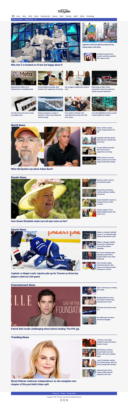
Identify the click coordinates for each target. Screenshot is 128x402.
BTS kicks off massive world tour (106, 309)
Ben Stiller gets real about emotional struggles (105, 318)
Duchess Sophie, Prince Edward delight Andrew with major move (106, 212)
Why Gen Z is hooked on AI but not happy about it (36, 64)
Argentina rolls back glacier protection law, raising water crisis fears (98, 46)
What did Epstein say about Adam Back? (32, 169)
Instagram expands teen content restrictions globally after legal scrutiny (106, 56)
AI (35, 19)
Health (75, 16)
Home (18, 16)
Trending (68, 16)
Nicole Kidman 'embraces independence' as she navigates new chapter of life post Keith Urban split (43, 383)
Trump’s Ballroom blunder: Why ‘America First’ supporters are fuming (106, 150)
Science (54, 16)
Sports (36, 16)
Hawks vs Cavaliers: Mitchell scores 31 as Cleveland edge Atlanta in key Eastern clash (106, 234)
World (30, 16)
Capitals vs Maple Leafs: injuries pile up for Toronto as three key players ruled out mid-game (44, 275)
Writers (63, 393)
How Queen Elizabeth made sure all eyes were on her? (39, 221)
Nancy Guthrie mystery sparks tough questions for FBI (106, 130)
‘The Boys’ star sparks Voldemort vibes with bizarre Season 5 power (106, 342)
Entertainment (45, 16)
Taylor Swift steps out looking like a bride (107, 289)
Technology (90, 16)
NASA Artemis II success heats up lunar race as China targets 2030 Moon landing (106, 160)
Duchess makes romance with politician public (105, 181)
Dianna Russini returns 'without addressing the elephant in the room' (105, 372)
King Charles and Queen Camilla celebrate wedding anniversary (106, 192)
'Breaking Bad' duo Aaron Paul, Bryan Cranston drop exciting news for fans (105, 300)
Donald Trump (29, 19)
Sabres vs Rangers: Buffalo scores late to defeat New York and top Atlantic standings (106, 245)
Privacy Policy (71, 393)
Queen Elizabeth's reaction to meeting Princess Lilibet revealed (106, 202)
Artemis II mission (17, 19)
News (24, 16)
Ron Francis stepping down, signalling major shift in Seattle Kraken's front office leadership (106, 256)
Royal (61, 16)
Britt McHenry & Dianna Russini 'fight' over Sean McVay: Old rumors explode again (106, 353)
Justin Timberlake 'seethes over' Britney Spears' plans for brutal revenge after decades (107, 362)
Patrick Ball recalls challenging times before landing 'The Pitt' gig (45, 328)
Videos (82, 16)
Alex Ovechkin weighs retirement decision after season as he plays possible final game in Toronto (106, 266)
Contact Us (55, 393)
